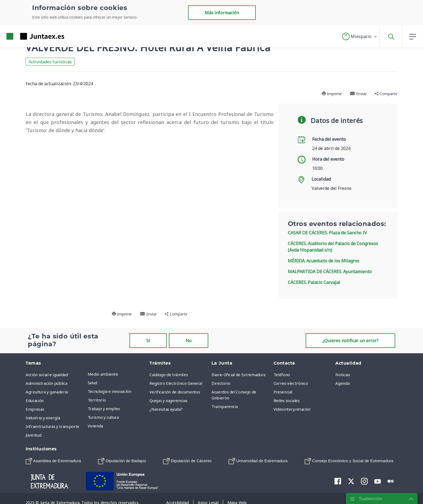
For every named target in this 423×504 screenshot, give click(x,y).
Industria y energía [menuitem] (43, 417)
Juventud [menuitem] (33, 435)
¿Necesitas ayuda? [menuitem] (165, 409)
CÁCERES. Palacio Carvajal (314, 282)
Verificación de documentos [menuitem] (174, 392)
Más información (222, 13)
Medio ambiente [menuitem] (103, 374)
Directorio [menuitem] (221, 383)
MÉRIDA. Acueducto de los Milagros (323, 261)
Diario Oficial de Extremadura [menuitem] (238, 374)
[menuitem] (53, 461)
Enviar (358, 93)
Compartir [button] (386, 93)
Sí (148, 341)
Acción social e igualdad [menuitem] (47, 374)
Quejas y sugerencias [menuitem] (168, 400)
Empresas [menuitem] (35, 409)
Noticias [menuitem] (342, 374)
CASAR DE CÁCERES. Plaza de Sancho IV (327, 233)
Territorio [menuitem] (97, 400)
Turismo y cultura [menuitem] (103, 417)
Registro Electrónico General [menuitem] (175, 383)
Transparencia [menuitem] (225, 406)
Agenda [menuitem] (342, 383)
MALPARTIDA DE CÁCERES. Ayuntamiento (330, 272)
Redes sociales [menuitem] (287, 400)
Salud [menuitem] (92, 382)
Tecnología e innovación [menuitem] (109, 391)
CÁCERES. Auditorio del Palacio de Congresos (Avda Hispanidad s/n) (333, 247)
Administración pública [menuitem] (46, 383)
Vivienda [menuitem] (95, 425)
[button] (360, 36)
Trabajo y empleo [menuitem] (104, 408)
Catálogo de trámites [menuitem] (168, 374)
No (189, 341)
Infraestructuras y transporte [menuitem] (52, 426)
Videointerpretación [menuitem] (292, 409)
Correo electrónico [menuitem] (291, 383)
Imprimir (332, 93)
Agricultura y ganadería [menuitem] (47, 392)
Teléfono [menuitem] (282, 374)
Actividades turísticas (50, 62)
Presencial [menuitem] (283, 392)
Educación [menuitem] (35, 400)
